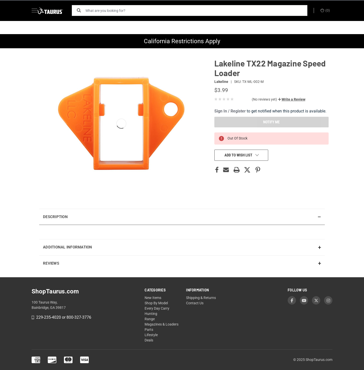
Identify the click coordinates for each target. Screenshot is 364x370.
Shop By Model (156, 303)
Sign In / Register (230, 111)
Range (150, 319)
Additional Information (67, 247)
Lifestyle (151, 335)
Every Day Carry (157, 308)
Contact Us (194, 303)
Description (55, 217)
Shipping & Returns (201, 298)
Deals (149, 340)
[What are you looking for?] (198, 10)
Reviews (51, 263)
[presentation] (182, 232)
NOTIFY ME (271, 122)
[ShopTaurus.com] (56, 10)
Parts (149, 330)
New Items (153, 298)
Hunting (151, 314)
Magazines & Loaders (161, 324)
